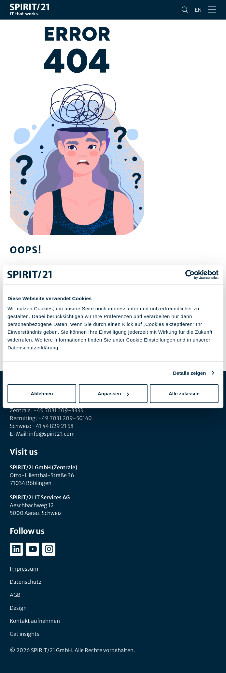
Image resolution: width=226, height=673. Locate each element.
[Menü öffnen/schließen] (212, 9)
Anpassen (113, 393)
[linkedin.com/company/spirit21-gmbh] (16, 549)
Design (18, 608)
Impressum (24, 568)
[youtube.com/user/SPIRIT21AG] (32, 549)
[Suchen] (184, 10)
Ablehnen (42, 393)
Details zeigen (189, 372)
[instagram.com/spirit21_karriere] (48, 549)
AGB (15, 595)
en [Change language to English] (198, 10)
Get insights (24, 634)
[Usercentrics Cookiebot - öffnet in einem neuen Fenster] (190, 274)
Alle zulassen (184, 393)
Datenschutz (25, 581)
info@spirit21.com (52, 434)
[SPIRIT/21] (29, 10)
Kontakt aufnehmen (35, 621)
